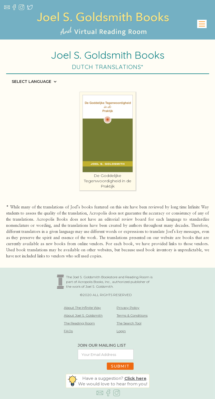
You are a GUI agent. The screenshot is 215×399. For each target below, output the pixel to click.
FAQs (68, 331)
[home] (103, 24)
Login (121, 331)
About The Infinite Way (82, 308)
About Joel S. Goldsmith (83, 315)
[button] (202, 24)
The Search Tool (129, 323)
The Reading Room (79, 323)
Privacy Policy (128, 308)
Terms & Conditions (132, 315)
